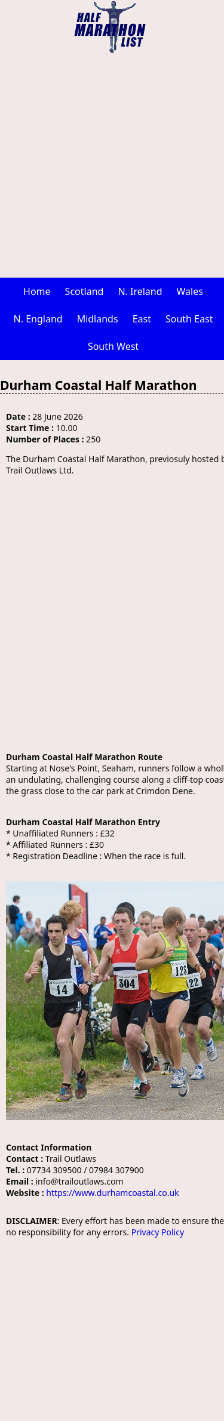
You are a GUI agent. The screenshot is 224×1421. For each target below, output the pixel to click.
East (142, 318)
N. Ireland (140, 291)
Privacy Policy (157, 1232)
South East (189, 318)
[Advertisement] (112, 166)
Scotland (84, 291)
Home (37, 291)
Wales (190, 291)
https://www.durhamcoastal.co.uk (112, 1192)
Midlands (97, 318)
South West (113, 346)
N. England (38, 318)
